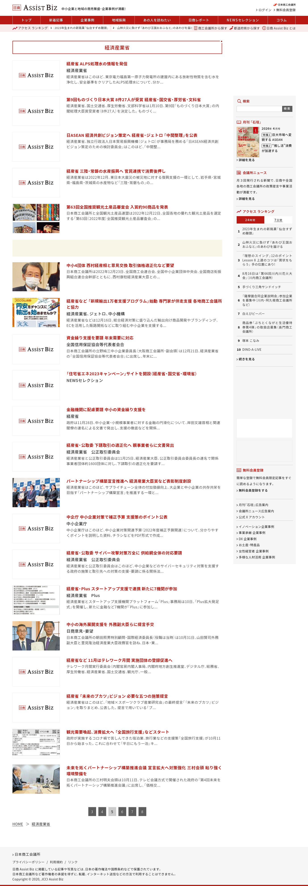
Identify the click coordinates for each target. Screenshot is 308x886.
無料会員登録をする (253, 490)
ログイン (265, 9)
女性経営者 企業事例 (254, 551)
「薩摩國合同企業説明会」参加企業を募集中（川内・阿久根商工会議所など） (267, 300)
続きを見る (247, 359)
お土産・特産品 (249, 545)
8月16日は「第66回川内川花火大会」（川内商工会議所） (267, 275)
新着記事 (56, 20)
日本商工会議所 (28, 854)
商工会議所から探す (210, 28)
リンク (73, 862)
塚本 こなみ (250, 340)
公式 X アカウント (252, 517)
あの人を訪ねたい (157, 20)
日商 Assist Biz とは (279, 28)
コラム (282, 20)
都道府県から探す (244, 28)
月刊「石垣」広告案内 (254, 505)
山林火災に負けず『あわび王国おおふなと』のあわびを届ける (156, 28)
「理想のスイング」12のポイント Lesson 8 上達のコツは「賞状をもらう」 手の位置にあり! (267, 260)
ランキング (30, 28)
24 (250, 219)
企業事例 (87, 20)
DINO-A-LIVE (252, 349)
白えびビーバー (253, 314)
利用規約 (56, 862)
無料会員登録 (286, 9)
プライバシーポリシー (28, 862)
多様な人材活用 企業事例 (257, 557)
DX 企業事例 (248, 539)
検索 (287, 108)
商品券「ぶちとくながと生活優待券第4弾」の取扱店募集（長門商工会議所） (267, 327)
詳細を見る (247, 160)
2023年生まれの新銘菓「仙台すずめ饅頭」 (81, 28)
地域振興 (119, 20)
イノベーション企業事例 (256, 526)
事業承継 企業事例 (252, 533)
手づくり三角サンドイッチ (261, 287)
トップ (26, 20)
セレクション (243, 20)
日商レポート (198, 20)
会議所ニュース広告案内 (256, 511)
